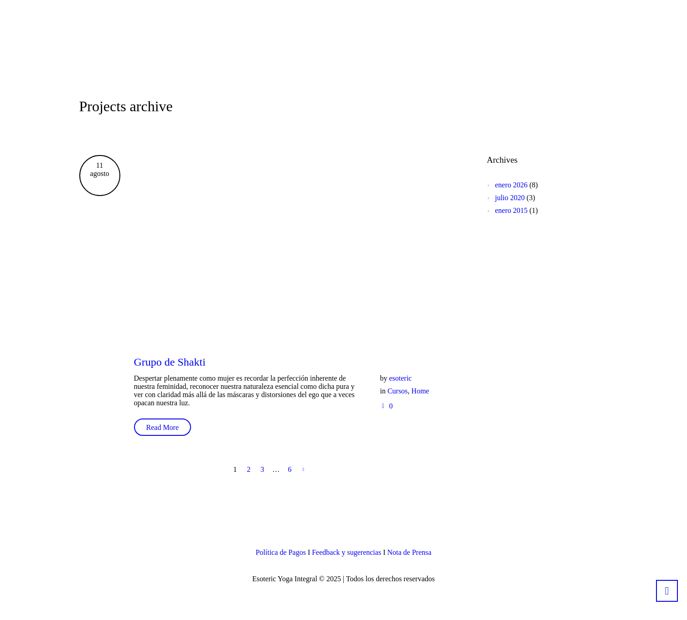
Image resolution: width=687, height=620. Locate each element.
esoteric (400, 378)
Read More (162, 427)
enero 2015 (511, 210)
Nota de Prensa (409, 552)
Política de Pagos (281, 552)
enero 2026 (511, 185)
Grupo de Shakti (170, 362)
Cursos (397, 391)
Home (420, 391)
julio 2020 (510, 198)
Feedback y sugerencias (346, 552)
